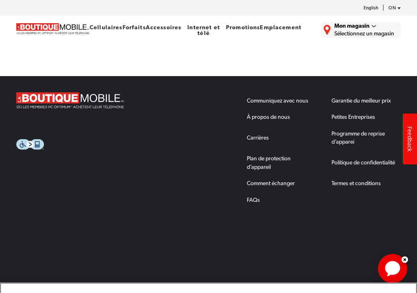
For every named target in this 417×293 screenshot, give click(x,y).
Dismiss (405, 259)
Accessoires (164, 27)
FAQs (253, 200)
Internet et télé (203, 30)
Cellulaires (106, 27)
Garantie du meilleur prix (361, 100)
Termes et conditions (356, 183)
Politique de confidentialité (363, 162)
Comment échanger (271, 183)
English (371, 8)
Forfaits (134, 27)
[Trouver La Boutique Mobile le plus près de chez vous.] (361, 30)
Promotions (243, 27)
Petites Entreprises (353, 117)
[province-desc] (392, 8)
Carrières (258, 137)
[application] (392, 268)
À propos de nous (268, 117)
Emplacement (280, 27)
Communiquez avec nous (277, 100)
